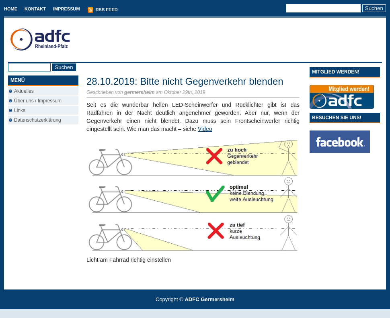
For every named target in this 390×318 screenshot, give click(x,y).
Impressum (66, 8)
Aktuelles (24, 91)
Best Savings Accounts (195, 313)
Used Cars (203, 313)
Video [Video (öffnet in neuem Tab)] (205, 129)
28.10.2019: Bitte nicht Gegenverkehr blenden (184, 81)
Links (19, 110)
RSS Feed (102, 10)
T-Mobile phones (188, 313)
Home (10, 8)
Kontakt (35, 8)
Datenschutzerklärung (37, 120)
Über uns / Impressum (38, 101)
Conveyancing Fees (199, 313)
